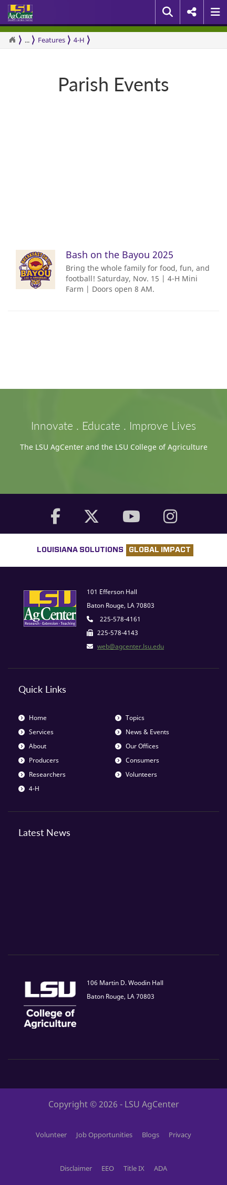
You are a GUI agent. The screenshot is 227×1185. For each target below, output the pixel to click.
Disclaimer (76, 1168)
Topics (130, 717)
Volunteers (136, 774)
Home (32, 717)
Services (36, 731)
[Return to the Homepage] (12, 40)
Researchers (42, 774)
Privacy (180, 1134)
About (32, 746)
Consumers (137, 760)
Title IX (134, 1168)
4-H (79, 40)
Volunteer (51, 1134)
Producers (38, 760)
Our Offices (137, 746)
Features (51, 40)
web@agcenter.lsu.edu (130, 646)
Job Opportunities (104, 1134)
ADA (160, 1168)
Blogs (150, 1134)
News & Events (142, 731)
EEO (107, 1168)
